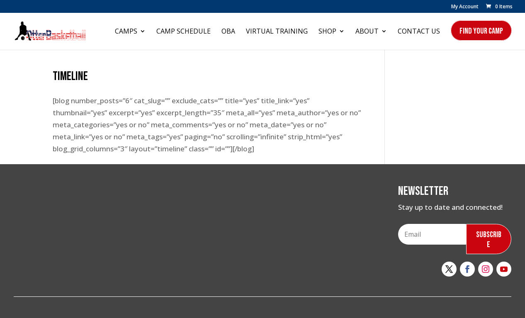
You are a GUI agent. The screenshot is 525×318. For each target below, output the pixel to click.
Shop (327, 32)
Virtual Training (277, 32)
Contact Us (419, 32)
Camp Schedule (183, 32)
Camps (126, 32)
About (367, 32)
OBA (228, 32)
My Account (465, 7)
